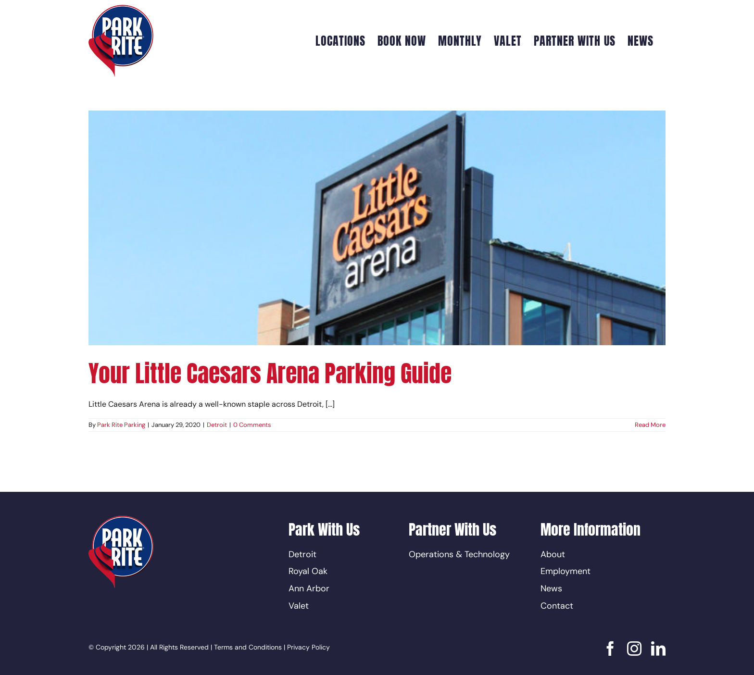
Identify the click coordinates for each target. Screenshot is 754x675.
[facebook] (610, 648)
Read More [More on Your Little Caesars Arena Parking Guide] (650, 425)
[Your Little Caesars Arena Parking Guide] (377, 228)
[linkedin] (658, 648)
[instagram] (634, 648)
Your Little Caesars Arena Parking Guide (270, 373)
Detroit (217, 425)
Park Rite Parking (121, 425)
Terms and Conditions (248, 647)
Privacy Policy (308, 647)
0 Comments (252, 425)
